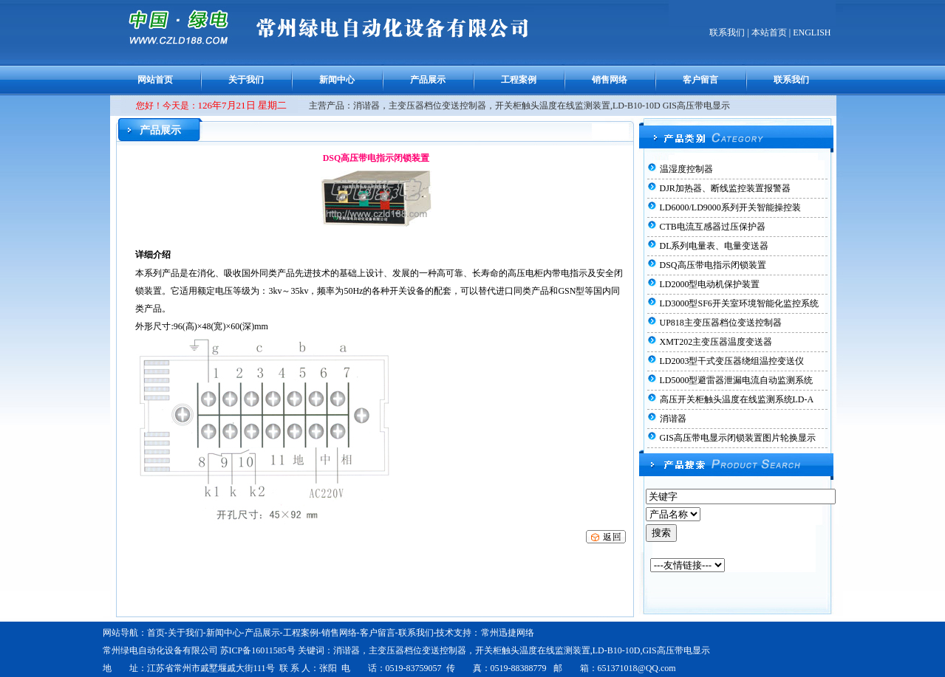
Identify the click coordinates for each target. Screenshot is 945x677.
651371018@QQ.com (637, 668)
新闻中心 (337, 80)
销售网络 (609, 80)
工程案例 (518, 80)
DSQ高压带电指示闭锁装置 (713, 265)
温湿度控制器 (686, 169)
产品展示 (428, 80)
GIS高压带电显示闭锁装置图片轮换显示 (738, 438)
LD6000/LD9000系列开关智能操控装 (730, 207)
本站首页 (769, 32)
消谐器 (673, 418)
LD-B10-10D (617, 650)
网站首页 (155, 80)
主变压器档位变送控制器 (417, 650)
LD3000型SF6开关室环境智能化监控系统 (739, 303)
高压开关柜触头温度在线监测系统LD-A (737, 399)
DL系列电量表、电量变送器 (714, 246)
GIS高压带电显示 (675, 650)
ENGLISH (811, 32)
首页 (156, 633)
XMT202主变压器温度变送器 (716, 342)
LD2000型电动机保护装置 (710, 284)
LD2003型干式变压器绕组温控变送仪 (732, 361)
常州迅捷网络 (507, 633)
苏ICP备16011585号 (258, 650)
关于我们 (246, 80)
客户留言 (700, 80)
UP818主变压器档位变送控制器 (721, 322)
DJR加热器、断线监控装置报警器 (725, 188)
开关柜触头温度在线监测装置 (532, 650)
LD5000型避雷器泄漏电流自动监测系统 (736, 380)
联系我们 (727, 32)
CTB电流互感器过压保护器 (712, 226)
